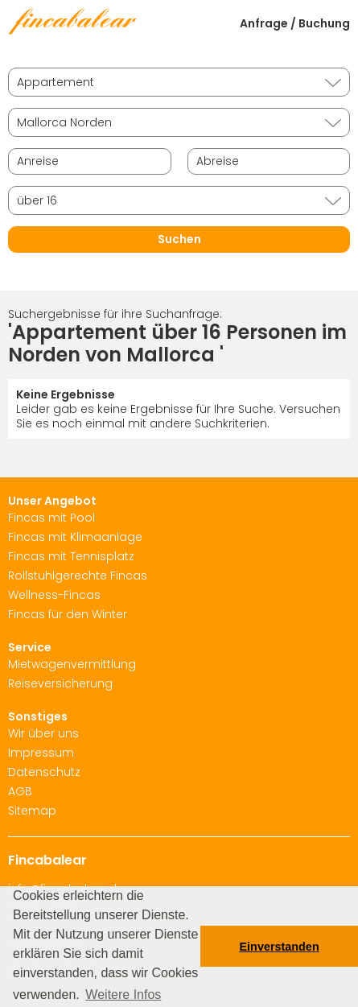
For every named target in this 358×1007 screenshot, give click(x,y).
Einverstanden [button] (279, 946)
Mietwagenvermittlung (72, 664)
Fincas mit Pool (51, 518)
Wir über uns (43, 733)
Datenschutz (44, 772)
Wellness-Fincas (54, 595)
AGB (20, 791)
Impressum (41, 753)
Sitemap (32, 811)
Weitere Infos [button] (123, 994)
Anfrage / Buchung (295, 23)
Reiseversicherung (60, 683)
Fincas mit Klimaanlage (75, 537)
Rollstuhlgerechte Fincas (77, 575)
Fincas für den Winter (67, 614)
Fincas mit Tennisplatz (71, 556)
